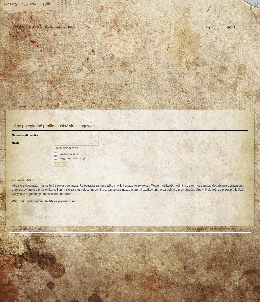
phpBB (66, 270)
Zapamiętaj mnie (66, 154)
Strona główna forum (129, 70)
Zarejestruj (28, 95)
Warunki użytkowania (27, 201)
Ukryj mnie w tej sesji (69, 158)
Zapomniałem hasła (66, 147)
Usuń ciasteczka (197, 228)
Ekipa (17, 236)
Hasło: (16, 142)
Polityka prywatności (60, 201)
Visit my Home (235, 284)
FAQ (47, 4)
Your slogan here (89, 270)
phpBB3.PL (95, 236)
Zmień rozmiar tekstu (29, 4)
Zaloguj (44, 95)
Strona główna (11, 4)
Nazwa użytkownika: (25, 135)
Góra (244, 239)
